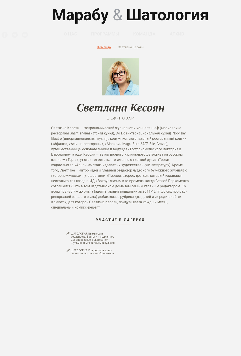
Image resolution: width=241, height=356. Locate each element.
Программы (105, 34)
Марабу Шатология (130, 15)
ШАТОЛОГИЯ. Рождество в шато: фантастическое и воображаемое (92, 252)
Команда (144, 34)
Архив (177, 34)
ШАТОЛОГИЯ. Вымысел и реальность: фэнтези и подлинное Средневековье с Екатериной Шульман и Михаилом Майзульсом (93, 238)
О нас (70, 34)
